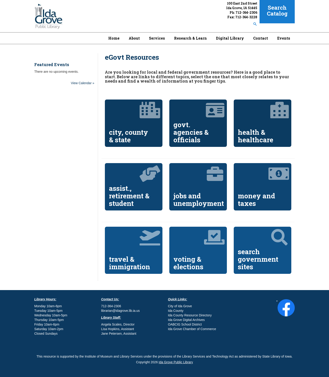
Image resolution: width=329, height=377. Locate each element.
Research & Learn (190, 38)
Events (283, 38)
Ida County (175, 310)
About (134, 38)
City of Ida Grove (180, 306)
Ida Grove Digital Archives (186, 320)
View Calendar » (82, 83)
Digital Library (230, 38)
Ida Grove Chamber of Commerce (192, 329)
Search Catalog (277, 10)
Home (113, 38)
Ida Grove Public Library (176, 362)
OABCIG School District (185, 324)
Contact (260, 38)
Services (157, 38)
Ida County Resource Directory (190, 315)
